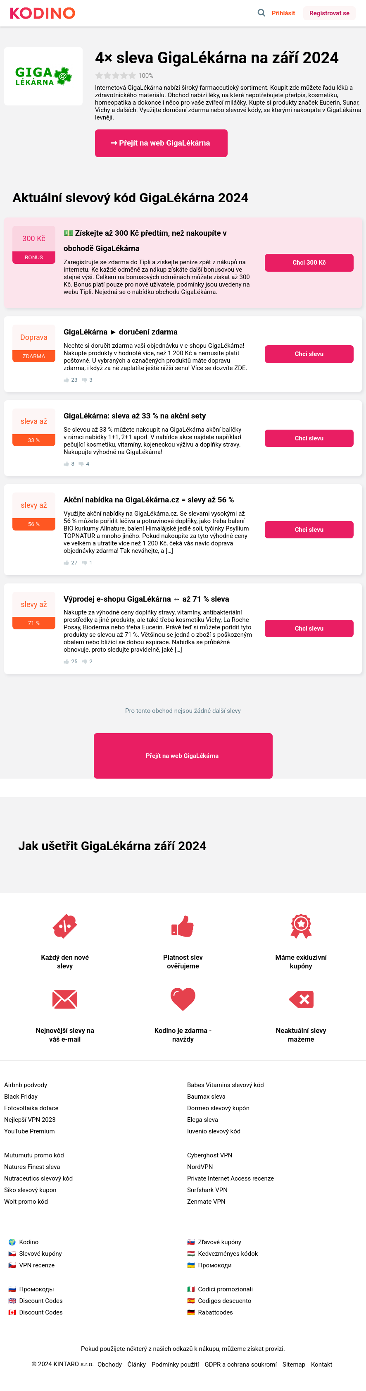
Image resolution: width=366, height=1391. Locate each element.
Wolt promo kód (26, 1201)
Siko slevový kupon (30, 1190)
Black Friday (21, 1096)
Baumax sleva (206, 1096)
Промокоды (36, 1289)
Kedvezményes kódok (228, 1253)
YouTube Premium (29, 1131)
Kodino (29, 1242)
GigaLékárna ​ (183, 756)
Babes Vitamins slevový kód (225, 1085)
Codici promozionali (225, 1289)
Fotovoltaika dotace (31, 1108)
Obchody (109, 1364)
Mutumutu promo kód (34, 1155)
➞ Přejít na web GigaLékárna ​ (161, 143)
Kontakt (322, 1364)
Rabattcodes (215, 1312)
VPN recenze (37, 1265)
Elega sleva (202, 1119)
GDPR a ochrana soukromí (241, 1364)
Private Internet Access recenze (230, 1178)
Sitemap (294, 1364)
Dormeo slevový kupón (218, 1108)
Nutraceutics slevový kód (38, 1178)
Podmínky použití (175, 1364)
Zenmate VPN (206, 1201)
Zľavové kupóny (219, 1242)
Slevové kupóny (40, 1253)
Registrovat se (329, 13)
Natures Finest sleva (32, 1167)
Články (137, 1364)
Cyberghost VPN (210, 1155)
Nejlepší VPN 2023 (30, 1119)
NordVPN (200, 1167)
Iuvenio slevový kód (213, 1131)
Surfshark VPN (207, 1190)
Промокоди (215, 1265)
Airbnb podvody (25, 1085)
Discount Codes (41, 1301)
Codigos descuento (225, 1301)
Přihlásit (283, 13)
